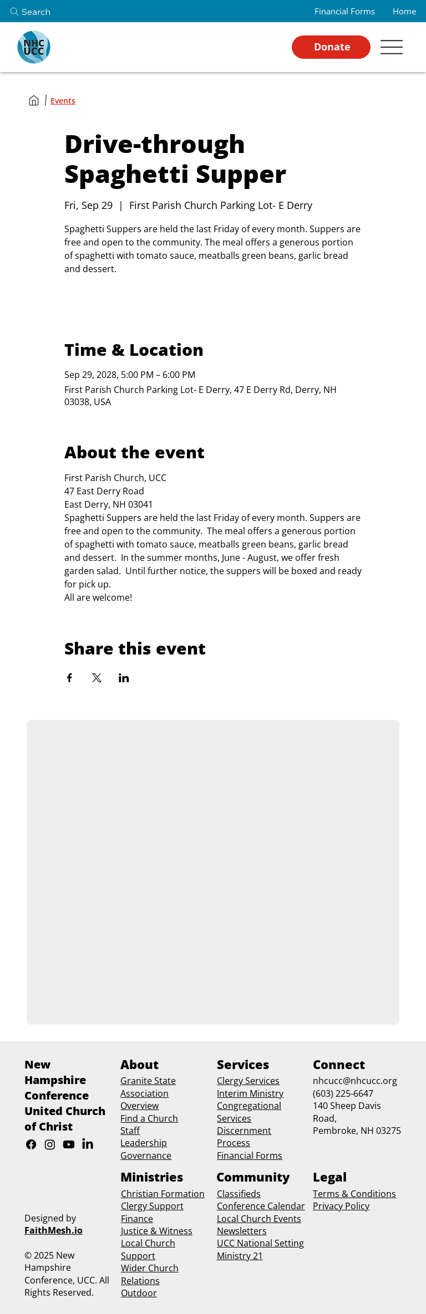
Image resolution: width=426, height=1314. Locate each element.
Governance (145, 1155)
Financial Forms (249, 1155)
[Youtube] (68, 1144)
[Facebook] (31, 1144)
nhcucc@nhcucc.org (355, 1081)
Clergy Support (152, 1206)
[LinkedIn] (87, 1144)
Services (261, 1081)
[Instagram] (50, 1144)
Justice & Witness (156, 1231)
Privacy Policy (341, 1206)
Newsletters (242, 1231)
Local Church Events (259, 1219)
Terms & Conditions (354, 1194)
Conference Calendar (261, 1206)
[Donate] (331, 47)
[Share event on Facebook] (69, 677)
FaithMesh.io (53, 1230)
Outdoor (139, 1293)
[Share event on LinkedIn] (124, 677)
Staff (130, 1130)
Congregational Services (249, 1112)
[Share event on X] (97, 677)
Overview (139, 1106)
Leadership (143, 1143)
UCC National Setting (260, 1243)
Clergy (230, 1081)
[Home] (34, 100)
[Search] (39, 12)
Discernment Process (244, 1136)
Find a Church (149, 1118)
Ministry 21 (240, 1256)
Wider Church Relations (150, 1274)
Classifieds (239, 1194)
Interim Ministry (250, 1093)
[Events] (62, 100)
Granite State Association (148, 1087)
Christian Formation (163, 1194)
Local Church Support (148, 1249)
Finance (137, 1219)
